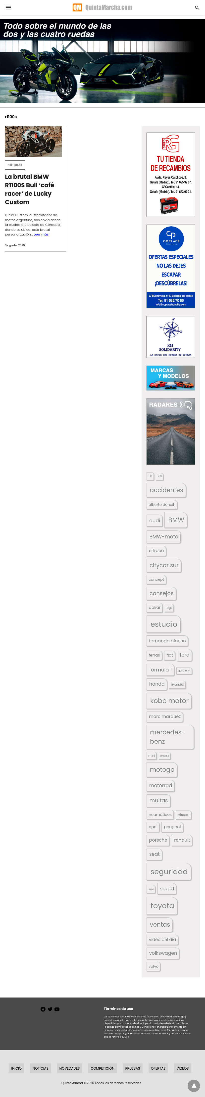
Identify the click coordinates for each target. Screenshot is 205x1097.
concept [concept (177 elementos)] (156, 579)
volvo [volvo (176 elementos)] (154, 966)
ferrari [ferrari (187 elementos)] (154, 655)
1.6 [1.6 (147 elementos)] (150, 476)
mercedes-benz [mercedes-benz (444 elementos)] (167, 737)
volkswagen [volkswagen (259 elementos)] (163, 953)
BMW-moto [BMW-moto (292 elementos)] (163, 536)
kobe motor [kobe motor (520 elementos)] (169, 700)
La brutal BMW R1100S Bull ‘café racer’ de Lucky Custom (29, 189)
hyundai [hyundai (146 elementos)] (177, 684)
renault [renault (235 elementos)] (182, 840)
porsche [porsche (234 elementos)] (158, 840)
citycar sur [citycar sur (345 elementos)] (164, 565)
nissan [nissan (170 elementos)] (184, 814)
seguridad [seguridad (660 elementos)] (169, 871)
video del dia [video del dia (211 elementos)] (162, 940)
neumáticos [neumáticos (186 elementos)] (160, 814)
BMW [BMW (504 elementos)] (176, 520)
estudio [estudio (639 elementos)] (164, 624)
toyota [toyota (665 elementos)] (162, 906)
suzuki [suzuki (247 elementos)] (167, 889)
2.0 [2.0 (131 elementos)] (160, 476)
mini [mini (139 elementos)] (151, 756)
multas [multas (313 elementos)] (159, 800)
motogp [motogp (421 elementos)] (162, 769)
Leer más (41, 234)
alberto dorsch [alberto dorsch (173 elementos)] (162, 504)
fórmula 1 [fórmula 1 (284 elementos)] (160, 669)
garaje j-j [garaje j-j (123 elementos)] (184, 670)
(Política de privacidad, (159, 1016)
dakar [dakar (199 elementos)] (154, 607)
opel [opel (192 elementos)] (153, 827)
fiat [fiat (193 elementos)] (169, 655)
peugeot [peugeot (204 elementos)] (172, 827)
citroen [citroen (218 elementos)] (156, 551)
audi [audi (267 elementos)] (154, 520)
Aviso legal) (179, 1016)
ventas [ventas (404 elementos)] (160, 924)
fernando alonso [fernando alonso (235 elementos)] (167, 641)
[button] (171, 175)
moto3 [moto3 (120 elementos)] (164, 756)
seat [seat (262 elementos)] (154, 854)
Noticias (15, 165)
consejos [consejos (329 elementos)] (162, 593)
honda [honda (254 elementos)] (157, 684)
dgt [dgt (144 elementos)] (169, 608)
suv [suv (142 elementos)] (151, 889)
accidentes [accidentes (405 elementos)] (166, 490)
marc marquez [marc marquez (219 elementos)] (165, 716)
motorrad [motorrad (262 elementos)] (160, 785)
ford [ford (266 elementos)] (185, 655)
